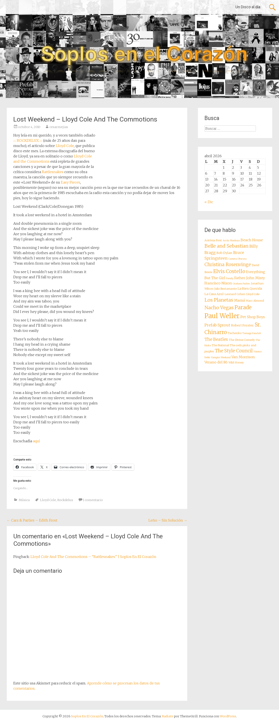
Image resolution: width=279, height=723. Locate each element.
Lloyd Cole (65, 146)
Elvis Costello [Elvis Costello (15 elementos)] (229, 271)
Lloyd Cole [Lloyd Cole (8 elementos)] (252, 294)
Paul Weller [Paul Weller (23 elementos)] (222, 316)
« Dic (208, 202)
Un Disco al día (247, 7)
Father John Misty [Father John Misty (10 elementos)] (249, 278)
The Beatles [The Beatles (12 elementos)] (216, 339)
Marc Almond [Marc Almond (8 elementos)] (255, 300)
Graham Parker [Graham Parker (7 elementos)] (241, 283)
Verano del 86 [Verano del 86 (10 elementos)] (216, 362)
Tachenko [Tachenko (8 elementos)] (235, 333)
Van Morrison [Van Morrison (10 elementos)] (243, 357)
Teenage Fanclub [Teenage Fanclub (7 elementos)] (251, 333)
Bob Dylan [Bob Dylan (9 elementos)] (224, 253)
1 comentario (93, 500)
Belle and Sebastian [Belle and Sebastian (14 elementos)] (226, 246)
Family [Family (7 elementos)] (229, 278)
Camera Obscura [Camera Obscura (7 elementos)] (237, 258)
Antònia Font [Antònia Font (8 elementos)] (213, 240)
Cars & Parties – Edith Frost (32, 520)
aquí (36, 441)
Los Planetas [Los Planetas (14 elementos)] (218, 300)
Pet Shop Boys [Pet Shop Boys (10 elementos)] (252, 317)
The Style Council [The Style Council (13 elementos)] (234, 351)
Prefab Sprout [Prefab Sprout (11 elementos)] (217, 325)
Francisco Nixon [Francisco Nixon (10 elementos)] (218, 283)
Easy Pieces (70, 182)
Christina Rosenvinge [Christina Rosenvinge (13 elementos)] (227, 264)
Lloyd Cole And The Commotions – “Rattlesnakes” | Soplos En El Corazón (93, 556)
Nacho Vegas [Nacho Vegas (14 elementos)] (219, 308)
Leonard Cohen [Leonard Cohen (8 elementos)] (235, 294)
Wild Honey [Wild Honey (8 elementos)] (236, 362)
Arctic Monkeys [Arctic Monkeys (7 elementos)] (231, 240)
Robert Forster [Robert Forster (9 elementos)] (242, 325)
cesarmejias (58, 127)
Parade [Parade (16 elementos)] (243, 307)
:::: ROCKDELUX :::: (27, 140)
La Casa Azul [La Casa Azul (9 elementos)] (214, 294)
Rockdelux (65, 500)
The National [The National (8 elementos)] (220, 345)
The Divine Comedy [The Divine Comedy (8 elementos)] (242, 339)
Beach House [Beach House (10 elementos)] (252, 240)
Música (24, 500)
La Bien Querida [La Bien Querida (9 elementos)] (250, 289)
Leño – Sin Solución (167, 520)
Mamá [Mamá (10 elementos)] (239, 300)
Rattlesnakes (52, 172)
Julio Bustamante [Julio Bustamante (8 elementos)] (225, 288)
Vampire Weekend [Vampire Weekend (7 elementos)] (221, 357)
